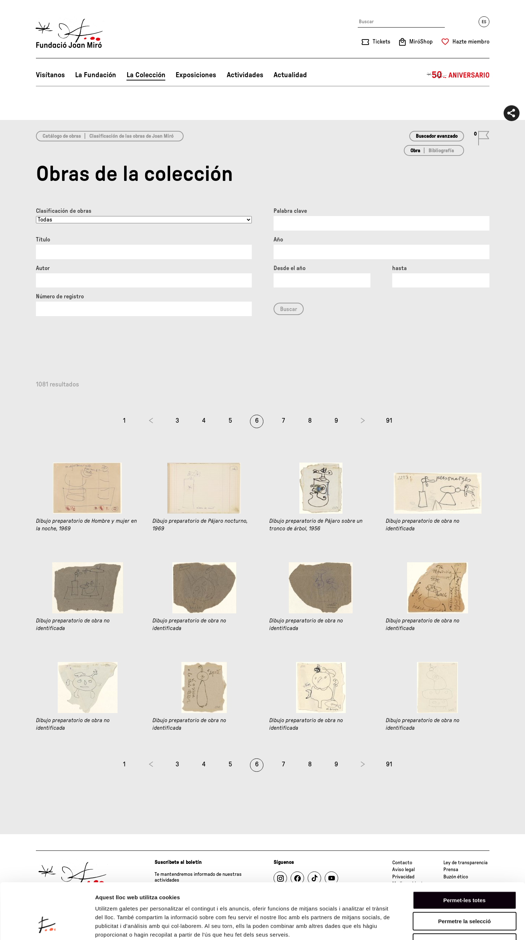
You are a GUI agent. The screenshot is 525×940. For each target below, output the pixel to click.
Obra (415, 150)
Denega (464, 894)
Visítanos (50, 75)
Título (43, 240)
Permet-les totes (464, 851)
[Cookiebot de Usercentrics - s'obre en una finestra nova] (47, 925)
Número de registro (60, 296)
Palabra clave (290, 211)
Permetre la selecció (464, 873)
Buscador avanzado (437, 136)
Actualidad (290, 75)
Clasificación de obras (63, 211)
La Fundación (95, 75)
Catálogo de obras (61, 136)
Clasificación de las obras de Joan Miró (131, 136)
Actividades (245, 75)
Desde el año (289, 268)
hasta (399, 268)
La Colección (146, 75)
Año (278, 240)
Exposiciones (196, 75)
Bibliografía (441, 150)
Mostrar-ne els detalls (417, 926)
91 (389, 421)
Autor (43, 268)
